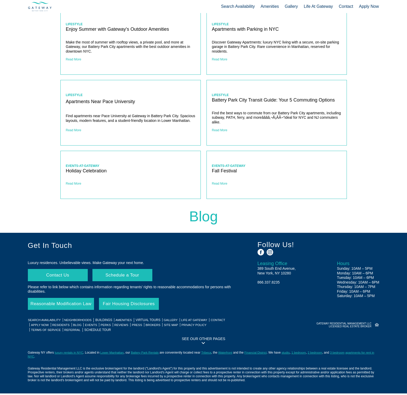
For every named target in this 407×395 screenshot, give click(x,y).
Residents (62, 326)
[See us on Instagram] (270, 252)
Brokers (157, 326)
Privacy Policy (200, 326)
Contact (346, 6)
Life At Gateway (318, 6)
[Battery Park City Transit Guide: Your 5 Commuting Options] (276, 113)
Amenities (270, 6)
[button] (203, 342)
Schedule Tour (99, 331)
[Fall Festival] (276, 175)
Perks (108, 326)
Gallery (291, 6)
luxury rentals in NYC (69, 354)
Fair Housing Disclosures (133, 305)
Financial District (258, 354)
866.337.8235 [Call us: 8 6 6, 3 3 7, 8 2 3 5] (269, 282)
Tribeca (209, 354)
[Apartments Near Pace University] (130, 113)
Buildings (105, 322)
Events (93, 326)
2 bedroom (319, 354)
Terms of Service (47, 331)
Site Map (176, 326)
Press (141, 326)
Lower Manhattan (113, 354)
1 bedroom (302, 354)
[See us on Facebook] (261, 252)
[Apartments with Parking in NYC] (276, 42)
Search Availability (238, 6)
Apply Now (369, 6)
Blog (79, 326)
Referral (74, 331)
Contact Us (57, 275)
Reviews (125, 326)
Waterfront (228, 354)
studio (289, 354)
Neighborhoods (79, 322)
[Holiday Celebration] (130, 175)
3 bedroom (342, 354)
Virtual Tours (150, 322)
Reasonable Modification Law (63, 305)
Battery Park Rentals (146, 354)
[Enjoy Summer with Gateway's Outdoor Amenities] (130, 42)
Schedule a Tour (123, 275)
